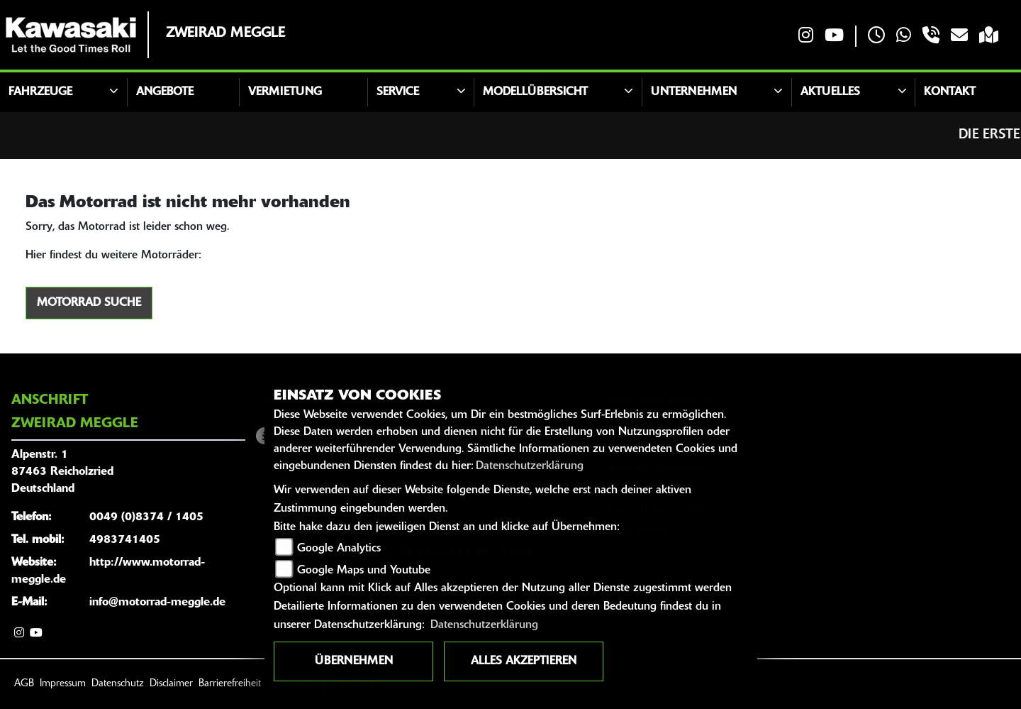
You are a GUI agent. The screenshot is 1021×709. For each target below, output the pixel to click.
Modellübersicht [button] (535, 92)
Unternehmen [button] (694, 92)
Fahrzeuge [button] (40, 92)
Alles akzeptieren (523, 661)
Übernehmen (354, 661)
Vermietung (285, 92)
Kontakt (950, 92)
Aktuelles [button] (830, 92)
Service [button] (397, 92)
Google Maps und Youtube (363, 570)
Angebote (165, 92)
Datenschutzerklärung (530, 466)
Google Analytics (339, 548)
